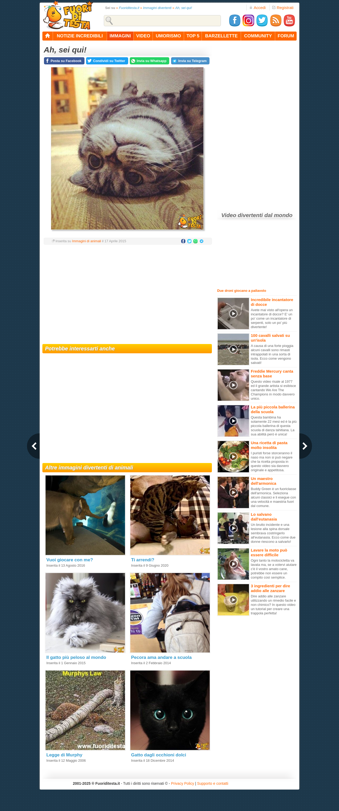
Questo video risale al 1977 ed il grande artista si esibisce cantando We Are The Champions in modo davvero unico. (273, 390)
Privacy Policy (182, 783)
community (258, 35)
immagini (120, 35)
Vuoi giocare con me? (69, 559)
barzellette (221, 35)
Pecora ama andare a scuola (161, 657)
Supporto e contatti (212, 783)
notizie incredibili (80, 35)
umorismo (168, 35)
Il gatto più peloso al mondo (76, 657)
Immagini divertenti (157, 8)
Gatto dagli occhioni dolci (158, 754)
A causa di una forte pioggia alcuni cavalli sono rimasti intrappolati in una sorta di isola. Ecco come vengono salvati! (272, 354)
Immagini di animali (86, 241)
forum (286, 35)
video (143, 35)
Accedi (257, 7)
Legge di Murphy (64, 754)
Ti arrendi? (142, 559)
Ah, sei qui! (183, 8)
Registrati (282, 7)
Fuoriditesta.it (129, 8)
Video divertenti (242, 215)
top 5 (192, 35)
